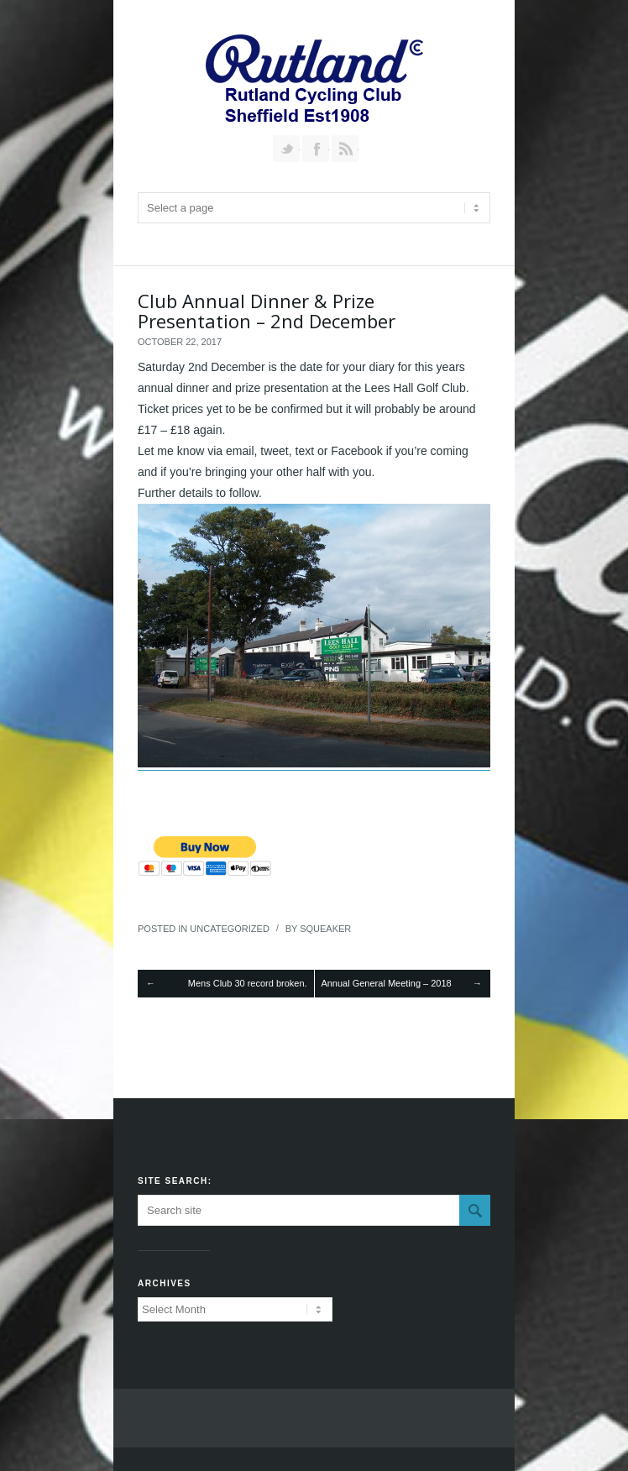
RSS (345, 148)
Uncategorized (230, 929)
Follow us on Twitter (286, 148)
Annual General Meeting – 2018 (386, 983)
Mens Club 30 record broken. (247, 983)
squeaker (325, 929)
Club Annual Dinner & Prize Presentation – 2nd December (266, 310)
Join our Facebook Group (315, 148)
